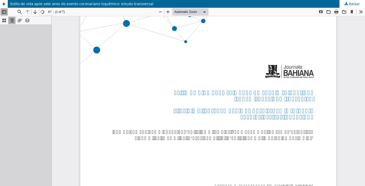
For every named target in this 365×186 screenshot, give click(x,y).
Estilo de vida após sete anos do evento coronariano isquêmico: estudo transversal (81, 3)
